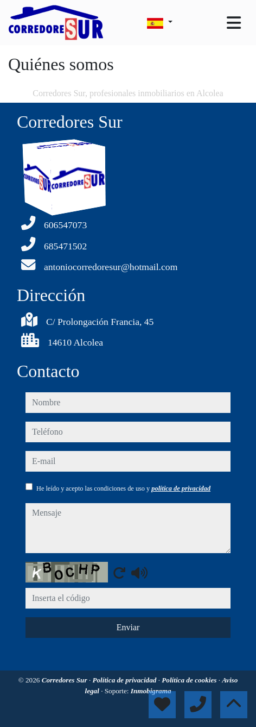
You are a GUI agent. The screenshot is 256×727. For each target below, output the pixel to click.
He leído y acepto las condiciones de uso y (123, 488)
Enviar (128, 627)
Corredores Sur (65, 680)
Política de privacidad (125, 680)
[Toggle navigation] (233, 22)
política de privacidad (180, 488)
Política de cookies (190, 680)
